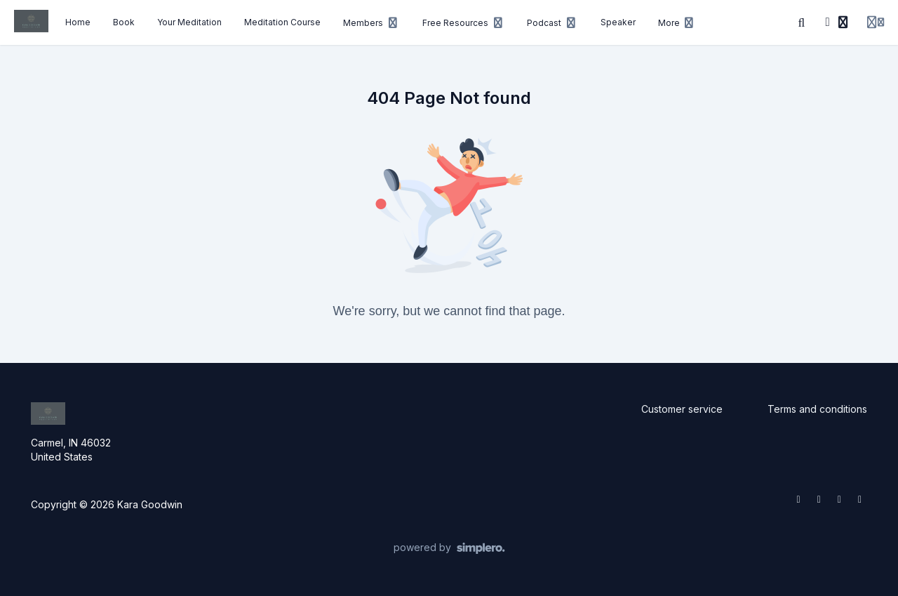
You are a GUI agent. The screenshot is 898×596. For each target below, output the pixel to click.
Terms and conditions (817, 409)
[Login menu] (875, 22)
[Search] (802, 22)
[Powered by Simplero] (449, 548)
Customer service (682, 409)
